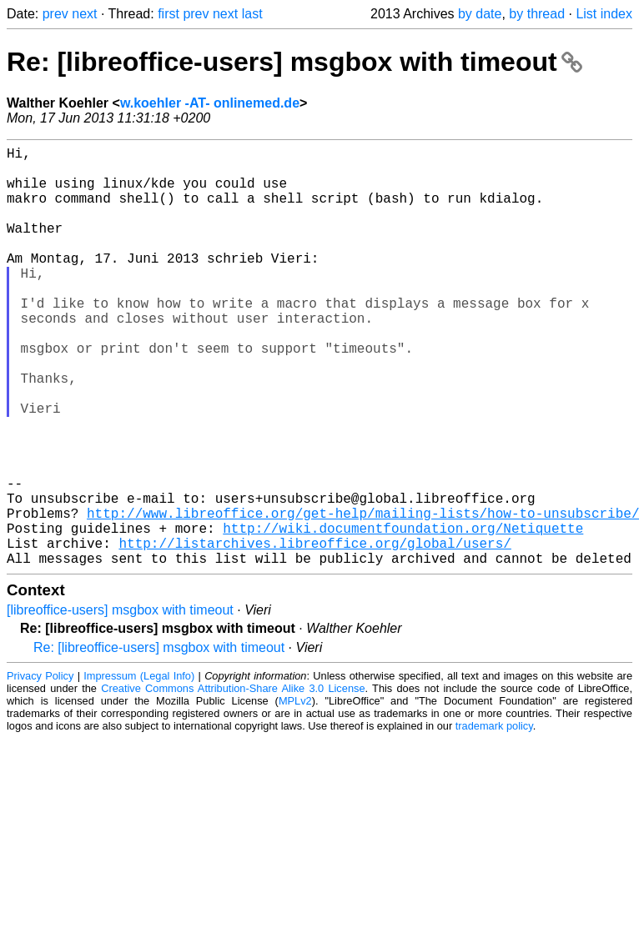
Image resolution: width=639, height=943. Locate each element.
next (84, 14)
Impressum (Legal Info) (138, 769)
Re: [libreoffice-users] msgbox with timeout (294, 62)
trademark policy (494, 819)
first (168, 14)
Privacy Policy (40, 769)
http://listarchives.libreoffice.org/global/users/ (314, 633)
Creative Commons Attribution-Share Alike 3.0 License (233, 781)
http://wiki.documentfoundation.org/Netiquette (403, 614)
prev (55, 14)
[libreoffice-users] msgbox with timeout (120, 703)
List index (604, 14)
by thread (537, 14)
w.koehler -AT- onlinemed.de (209, 103)
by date (479, 14)
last (252, 14)
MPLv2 (295, 794)
